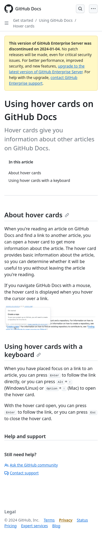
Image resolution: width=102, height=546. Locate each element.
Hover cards (23, 26)
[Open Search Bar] (80, 8)
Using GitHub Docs (56, 20)
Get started (23, 20)
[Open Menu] (93, 8)
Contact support (21, 472)
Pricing (10, 525)
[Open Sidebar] (6, 23)
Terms (49, 520)
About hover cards (36, 214)
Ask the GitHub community (31, 465)
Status (82, 520)
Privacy (65, 520)
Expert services (34, 525)
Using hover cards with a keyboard (43, 350)
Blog (56, 525)
